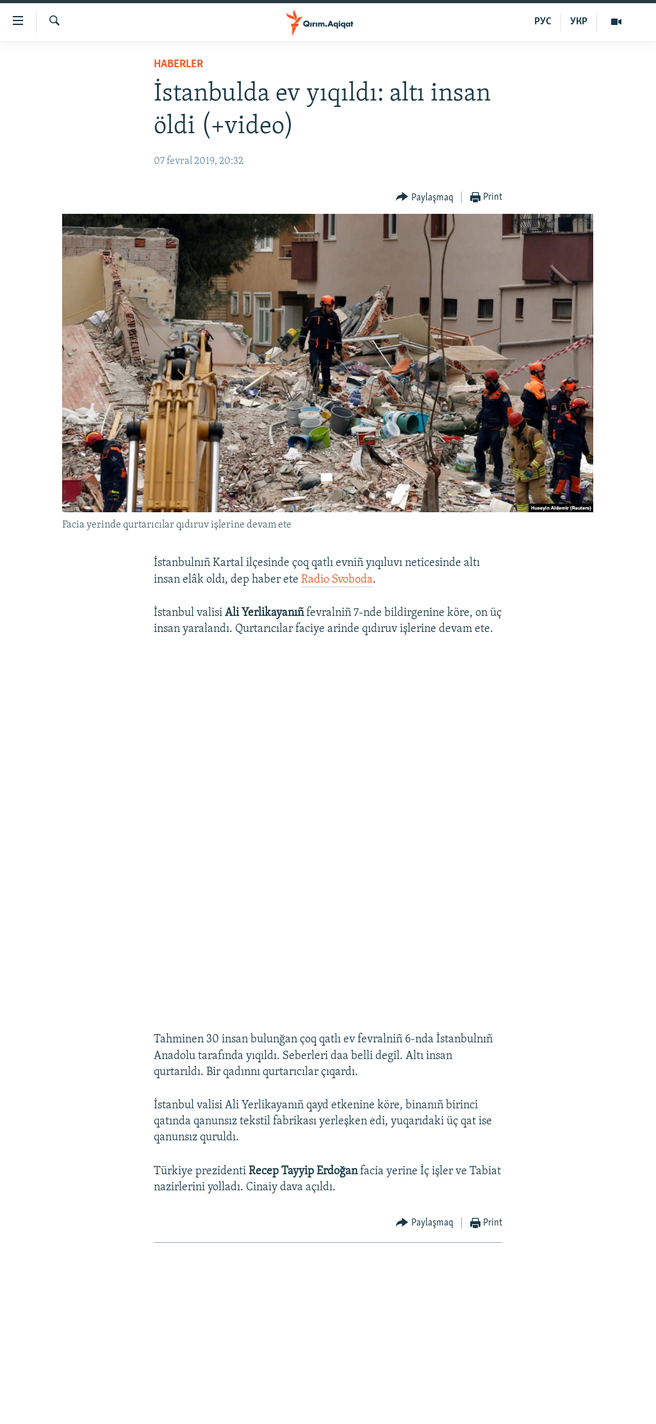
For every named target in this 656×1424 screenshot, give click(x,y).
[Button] (425, 197)
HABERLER (178, 64)
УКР (578, 22)
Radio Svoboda (337, 580)
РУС (543, 22)
